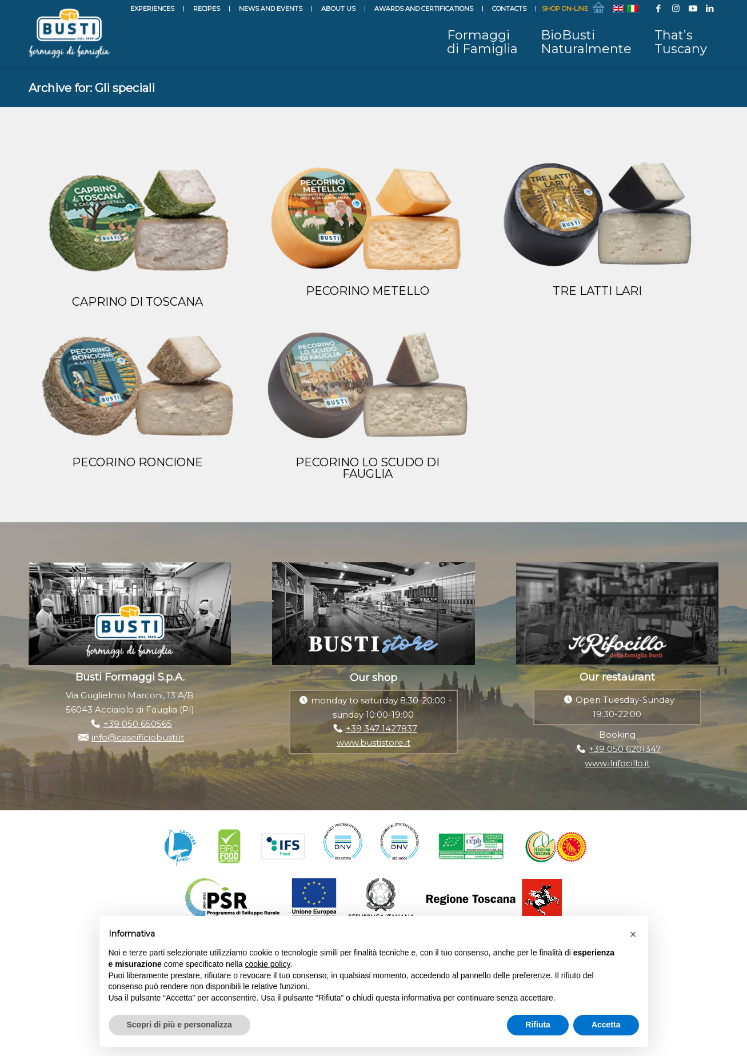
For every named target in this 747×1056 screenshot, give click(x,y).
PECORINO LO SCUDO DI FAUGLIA (367, 468)
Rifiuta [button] (537, 1024)
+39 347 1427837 (381, 728)
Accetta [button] (606, 1024)
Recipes (206, 9)
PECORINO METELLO (367, 291)
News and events (270, 9)
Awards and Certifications (423, 9)
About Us (338, 9)
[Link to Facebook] (658, 8)
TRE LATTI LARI (597, 291)
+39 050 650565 (137, 723)
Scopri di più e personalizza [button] (179, 1024)
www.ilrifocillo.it (617, 763)
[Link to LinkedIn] (709, 8)
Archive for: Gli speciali (92, 88)
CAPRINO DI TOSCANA (137, 302)
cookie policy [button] (267, 964)
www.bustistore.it (373, 742)
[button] (633, 934)
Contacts (509, 9)
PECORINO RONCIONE (137, 462)
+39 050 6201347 (625, 748)
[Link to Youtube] (692, 8)
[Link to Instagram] (675, 8)
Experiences (152, 9)
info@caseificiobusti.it (137, 737)
